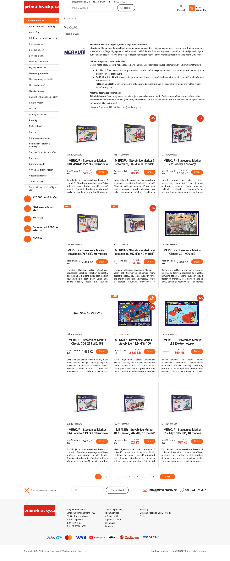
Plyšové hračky (36, 126)
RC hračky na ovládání (39, 138)
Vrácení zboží (111, 516)
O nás (142, 516)
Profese (33, 132)
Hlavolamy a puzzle (38, 73)
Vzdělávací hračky (37, 175)
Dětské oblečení (36, 44)
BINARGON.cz (184, 551)
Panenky (33, 120)
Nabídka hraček (43, 20)
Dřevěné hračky (36, 55)
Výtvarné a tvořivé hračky (41, 170)
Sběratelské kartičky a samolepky (39, 145)
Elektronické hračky (38, 61)
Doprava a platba (113, 519)
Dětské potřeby (36, 50)
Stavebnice (34, 158)
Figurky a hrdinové (37, 67)
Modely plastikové (37, 114)
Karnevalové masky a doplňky (43, 97)
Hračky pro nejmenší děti (41, 79)
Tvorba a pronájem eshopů (164, 551)
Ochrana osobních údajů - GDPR (155, 513)
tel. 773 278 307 (99, 2)
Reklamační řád (112, 513)
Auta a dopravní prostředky (42, 26)
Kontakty (144, 509)
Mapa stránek (199, 551)
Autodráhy (34, 32)
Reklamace (110, 523)
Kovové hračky (36, 102)
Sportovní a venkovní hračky (42, 152)
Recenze (109, 526)
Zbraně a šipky (36, 181)
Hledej (127, 7)
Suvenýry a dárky (37, 164)
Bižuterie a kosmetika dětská (43, 38)
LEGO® (32, 108)
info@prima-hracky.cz (81, 2)
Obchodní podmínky (114, 509)
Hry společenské (37, 85)
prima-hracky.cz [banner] (41, 7)
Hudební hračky (36, 91)
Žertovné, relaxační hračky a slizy (42, 188)
